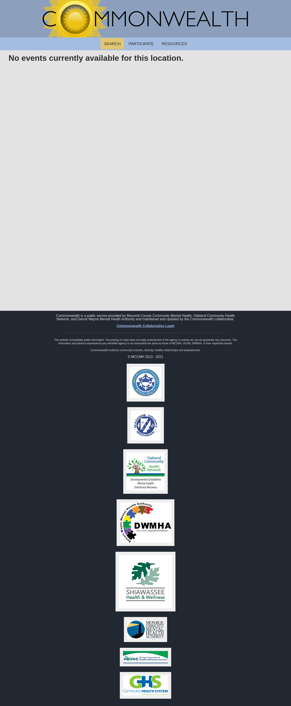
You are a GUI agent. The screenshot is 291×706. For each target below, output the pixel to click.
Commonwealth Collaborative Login (146, 326)
